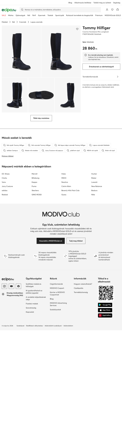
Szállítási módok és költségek (33, 292)
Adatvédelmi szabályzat (53, 333)
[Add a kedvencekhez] (77, 29)
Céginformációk (56, 291)
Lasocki (94, 189)
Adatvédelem (68, 333)
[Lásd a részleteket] (117, 76)
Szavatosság (31, 315)
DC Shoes (6, 181)
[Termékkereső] (60, 9)
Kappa (34, 189)
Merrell (34, 181)
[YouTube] (11, 293)
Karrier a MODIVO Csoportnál (57, 300)
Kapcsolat (30, 319)
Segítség (116, 3)
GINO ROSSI (37, 201)
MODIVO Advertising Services (58, 311)
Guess (63, 201)
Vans (4, 189)
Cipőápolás (78, 295)
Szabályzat (20, 333)
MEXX (63, 185)
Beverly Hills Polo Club (70, 197)
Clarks (4, 185)
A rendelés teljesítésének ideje (36, 305)
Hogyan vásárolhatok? (83, 291)
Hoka (63, 181)
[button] (21, 51)
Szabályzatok (55, 316)
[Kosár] (117, 9)
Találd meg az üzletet (102, 3)
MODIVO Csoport (57, 295)
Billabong (35, 185)
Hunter (94, 181)
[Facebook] (18, 293)
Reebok (5, 201)
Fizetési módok (32, 311)
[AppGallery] (105, 322)
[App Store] (105, 317)
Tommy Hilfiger (96, 27)
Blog (70, 3)
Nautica (64, 189)
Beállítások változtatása (34, 333)
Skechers (35, 197)
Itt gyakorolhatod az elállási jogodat (34, 298)
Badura (94, 197)
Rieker (93, 185)
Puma (34, 193)
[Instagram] (4, 293)
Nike (93, 201)
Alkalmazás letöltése (82, 3)
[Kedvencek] (112, 9)
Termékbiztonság (81, 299)
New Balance (96, 193)
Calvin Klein (66, 193)
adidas (4, 197)
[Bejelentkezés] (107, 9)
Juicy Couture (7, 193)
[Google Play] (105, 312)
